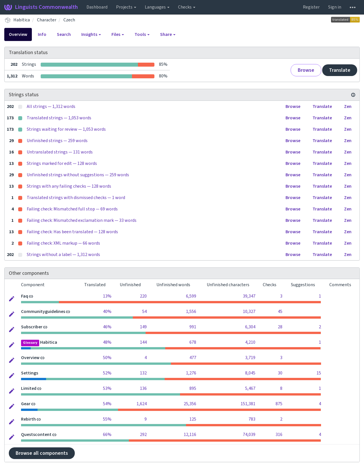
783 (252, 419)
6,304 (250, 327)
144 (143, 342)
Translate (339, 70)
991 (192, 327)
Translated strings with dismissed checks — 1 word (76, 197)
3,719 (250, 358)
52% (107, 373)
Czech (69, 20)
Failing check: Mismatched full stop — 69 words (72, 209)
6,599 (191, 296)
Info (42, 34)
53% (107, 388)
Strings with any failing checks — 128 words (69, 186)
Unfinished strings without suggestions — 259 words (78, 175)
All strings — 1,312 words (51, 106)
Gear (25, 404)
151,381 (248, 404)
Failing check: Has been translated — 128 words (72, 232)
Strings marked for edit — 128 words (62, 163)
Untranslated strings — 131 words (60, 152)
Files (117, 34)
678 (192, 342)
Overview (18, 34)
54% (107, 404)
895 (192, 388)
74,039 (249, 434)
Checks (186, 7)
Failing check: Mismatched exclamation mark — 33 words (81, 220)
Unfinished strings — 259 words (57, 141)
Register (311, 7)
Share (167, 34)
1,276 (191, 373)
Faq (24, 296)
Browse (306, 70)
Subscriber (31, 327)
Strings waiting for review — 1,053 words (66, 129)
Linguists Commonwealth (41, 7)
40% (107, 311)
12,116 (190, 434)
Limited (28, 388)
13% (107, 296)
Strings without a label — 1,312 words (63, 254)
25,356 (190, 404)
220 (143, 296)
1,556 (191, 311)
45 (280, 311)
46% (107, 327)
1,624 (141, 404)
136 (143, 388)
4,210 (250, 342)
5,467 (250, 388)
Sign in (334, 7)
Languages (157, 7)
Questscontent (36, 434)
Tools (142, 34)
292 (143, 434)
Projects (126, 7)
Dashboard (96, 7)
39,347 (249, 296)
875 (279, 404)
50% (107, 358)
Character (46, 20)
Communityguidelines (43, 311)
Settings (29, 373)
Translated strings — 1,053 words (59, 118)
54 (144, 311)
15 (319, 373)
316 (279, 434)
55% (107, 419)
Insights (91, 34)
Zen (347, 106)
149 (143, 327)
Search (64, 34)
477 (192, 358)
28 (280, 327)
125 (192, 419)
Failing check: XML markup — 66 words (63, 243)
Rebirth (28, 419)
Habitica (21, 20)
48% (107, 342)
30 (280, 373)
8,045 (250, 373)
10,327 (249, 311)
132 (143, 373)
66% (107, 434)
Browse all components (42, 453)
